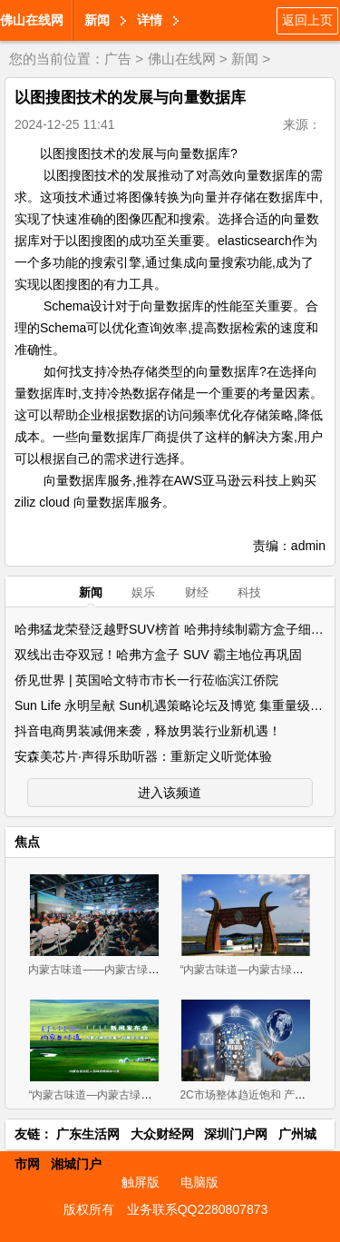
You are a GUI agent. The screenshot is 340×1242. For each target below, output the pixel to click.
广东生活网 (88, 1134)
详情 (149, 20)
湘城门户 (76, 1164)
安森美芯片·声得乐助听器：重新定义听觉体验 (143, 756)
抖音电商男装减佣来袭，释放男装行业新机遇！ (148, 731)
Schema (67, 306)
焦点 (27, 841)
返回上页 (307, 20)
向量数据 (192, 153)
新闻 (97, 20)
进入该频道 (169, 792)
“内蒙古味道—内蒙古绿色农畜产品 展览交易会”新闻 (152, 1095)
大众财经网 (162, 1134)
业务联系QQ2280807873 (197, 1209)
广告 (117, 58)
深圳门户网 (235, 1134)
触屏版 (140, 1182)
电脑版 (199, 1182)
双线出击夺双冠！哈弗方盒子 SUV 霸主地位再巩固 (158, 654)
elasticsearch (255, 240)
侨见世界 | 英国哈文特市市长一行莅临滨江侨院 (146, 680)
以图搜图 (65, 153)
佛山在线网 (31, 20)
